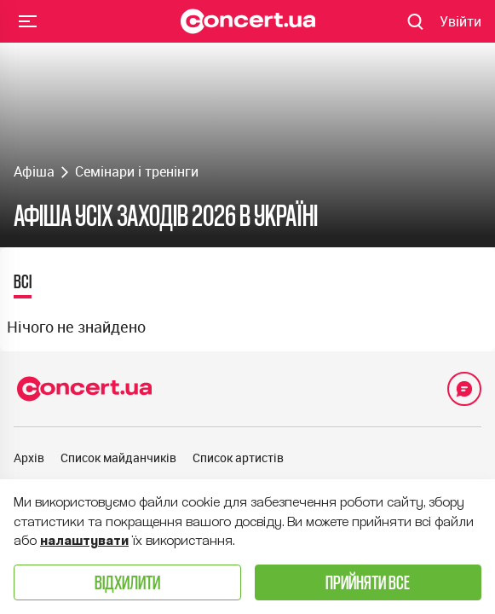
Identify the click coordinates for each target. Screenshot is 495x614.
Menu (28, 20)
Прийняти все (367, 582)
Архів (29, 457)
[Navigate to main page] (248, 21)
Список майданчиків (118, 457)
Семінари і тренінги (137, 171)
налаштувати (84, 540)
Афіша (34, 171)
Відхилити (127, 582)
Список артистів (238, 457)
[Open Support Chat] (464, 389)
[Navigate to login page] (460, 21)
